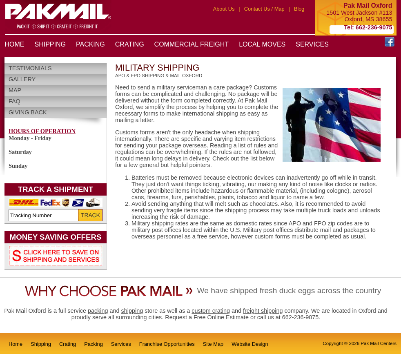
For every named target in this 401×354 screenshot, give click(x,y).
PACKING (90, 44)
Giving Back (28, 112)
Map (15, 90)
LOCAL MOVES (262, 44)
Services (121, 344)
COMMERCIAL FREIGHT (191, 44)
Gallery (22, 79)
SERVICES (312, 44)
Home (15, 344)
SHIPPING (50, 44)
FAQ (14, 101)
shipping (132, 310)
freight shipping (263, 310)
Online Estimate (228, 317)
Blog (299, 9)
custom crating (211, 310)
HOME (15, 44)
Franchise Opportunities (167, 344)
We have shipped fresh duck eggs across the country (289, 290)
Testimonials (30, 68)
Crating (67, 344)
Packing (93, 344)
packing (98, 310)
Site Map (213, 344)
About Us (224, 9)
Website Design (250, 344)
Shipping (41, 344)
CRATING (129, 44)
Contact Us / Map (264, 9)
